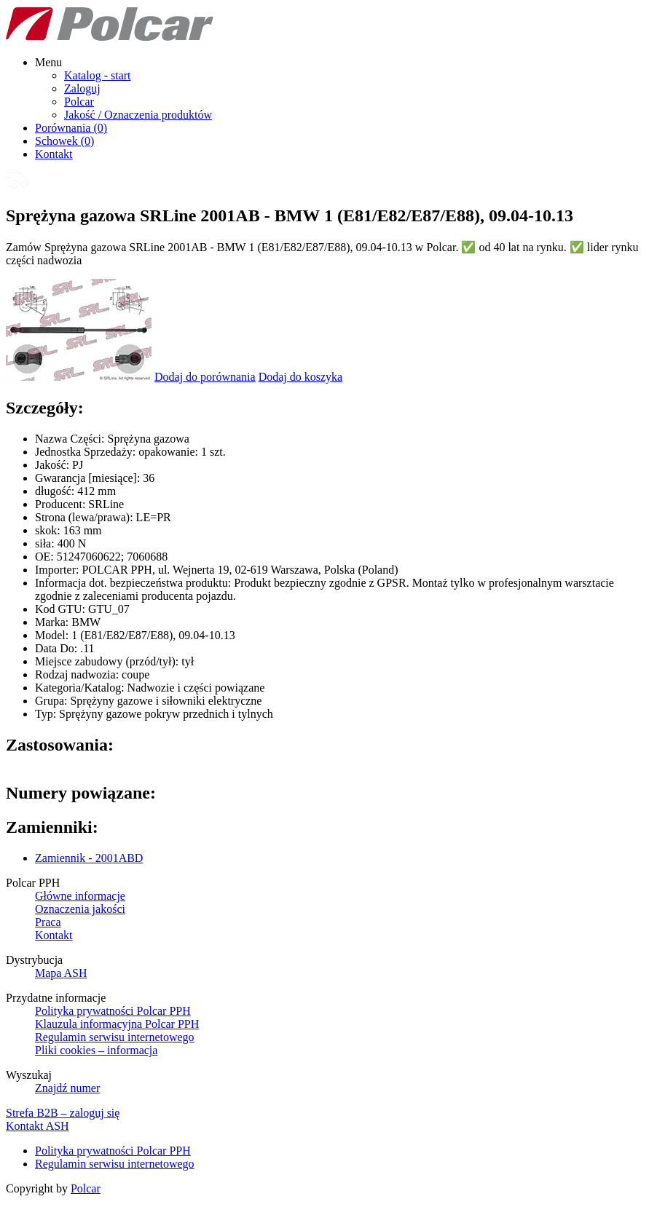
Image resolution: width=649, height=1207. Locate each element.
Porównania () (71, 128)
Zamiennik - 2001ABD (89, 858)
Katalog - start (97, 75)
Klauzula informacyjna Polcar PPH (117, 1024)
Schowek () (64, 141)
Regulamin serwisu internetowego (114, 1037)
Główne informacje (80, 896)
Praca (48, 922)
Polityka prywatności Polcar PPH (113, 1011)
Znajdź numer (67, 1088)
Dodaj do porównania (205, 377)
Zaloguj (82, 88)
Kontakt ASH (37, 1126)
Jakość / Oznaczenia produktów (138, 114)
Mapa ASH (61, 973)
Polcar (79, 101)
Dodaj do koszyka (301, 377)
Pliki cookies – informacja (96, 1050)
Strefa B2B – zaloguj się (62, 1113)
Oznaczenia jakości (80, 909)
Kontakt (54, 154)
